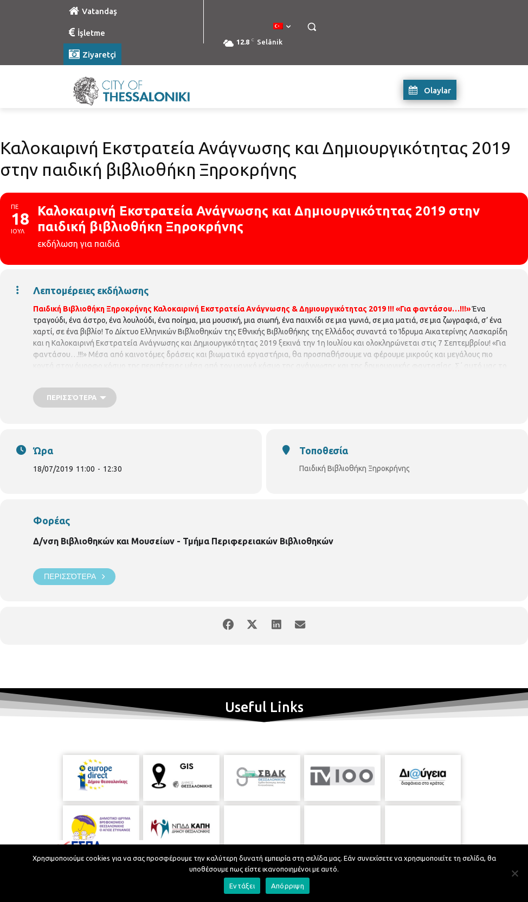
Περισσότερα (74, 576)
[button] (311, 27)
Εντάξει (242, 886)
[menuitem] (282, 27)
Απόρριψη (287, 886)
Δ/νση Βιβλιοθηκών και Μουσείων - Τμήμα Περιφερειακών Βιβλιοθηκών (183, 541)
